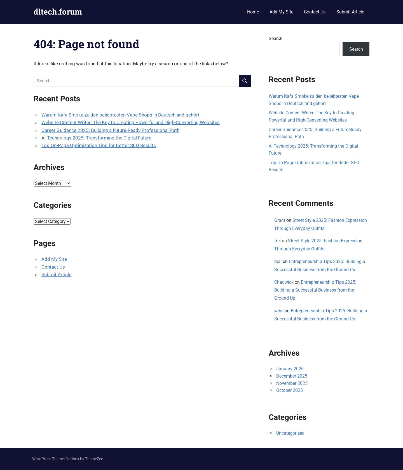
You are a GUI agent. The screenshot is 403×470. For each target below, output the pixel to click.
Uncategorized (290, 433)
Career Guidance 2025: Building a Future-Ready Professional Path (110, 130)
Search (275, 38)
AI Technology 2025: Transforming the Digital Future (96, 138)
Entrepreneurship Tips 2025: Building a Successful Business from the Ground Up (315, 290)
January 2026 (290, 368)
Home (253, 12)
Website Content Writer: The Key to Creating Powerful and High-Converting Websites (130, 122)
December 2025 (291, 376)
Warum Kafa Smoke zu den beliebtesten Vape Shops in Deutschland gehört (120, 115)
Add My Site (281, 12)
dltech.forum (58, 11)
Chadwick (284, 282)
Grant (279, 220)
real (278, 261)
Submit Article (350, 12)
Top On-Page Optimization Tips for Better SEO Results (98, 145)
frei (277, 240)
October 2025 (289, 390)
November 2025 (292, 383)
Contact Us (314, 12)
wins (278, 310)
